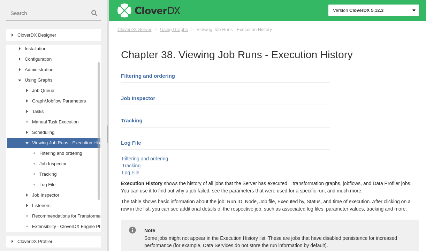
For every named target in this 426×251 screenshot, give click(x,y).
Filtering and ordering (148, 76)
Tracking (132, 120)
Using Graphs (174, 29)
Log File (131, 143)
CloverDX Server (134, 29)
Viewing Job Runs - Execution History (234, 29)
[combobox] (53, 13)
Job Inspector (138, 98)
